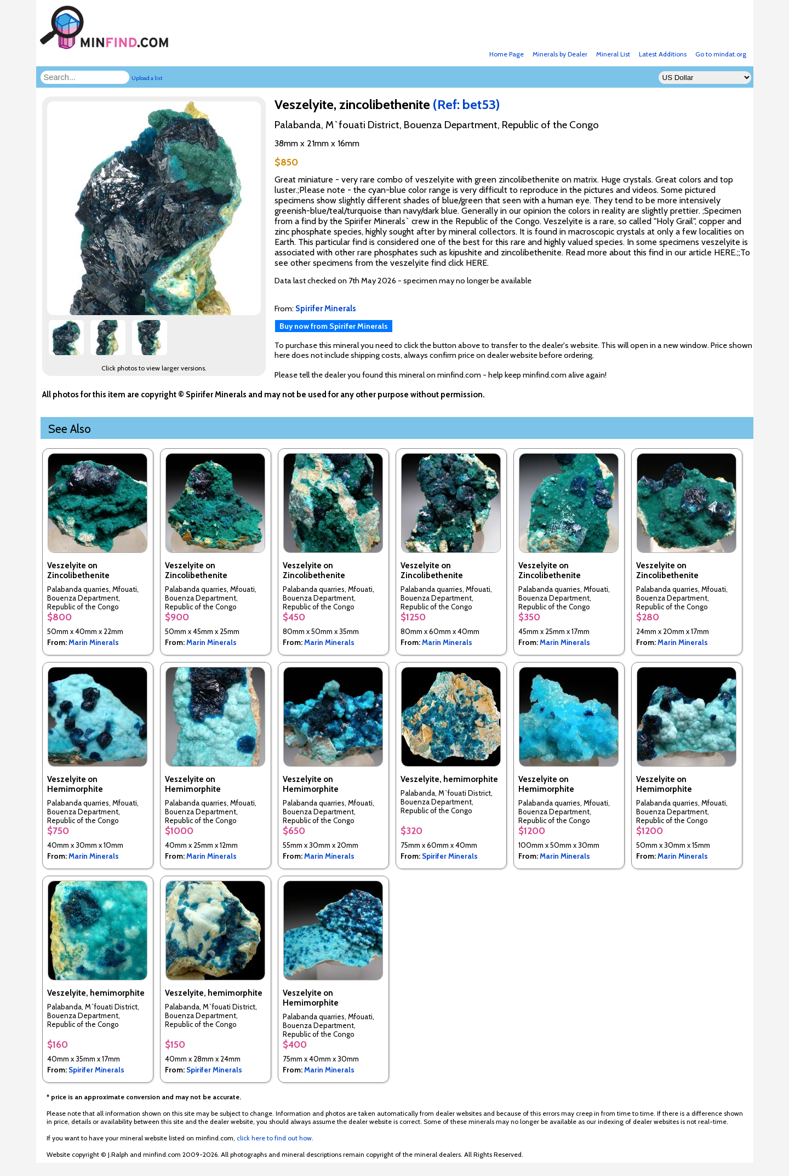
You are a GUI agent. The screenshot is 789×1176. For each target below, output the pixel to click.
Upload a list (147, 78)
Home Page (506, 54)
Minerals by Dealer (560, 54)
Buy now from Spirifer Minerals (333, 326)
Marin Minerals (93, 642)
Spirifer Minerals (450, 856)
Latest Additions (663, 54)
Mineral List (613, 54)
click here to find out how (274, 1138)
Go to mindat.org (720, 54)
